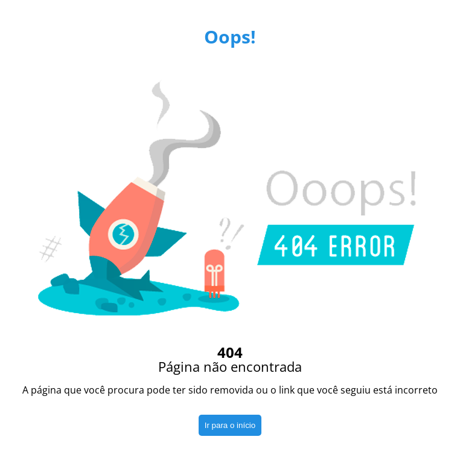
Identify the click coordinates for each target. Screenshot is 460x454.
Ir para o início (230, 425)
